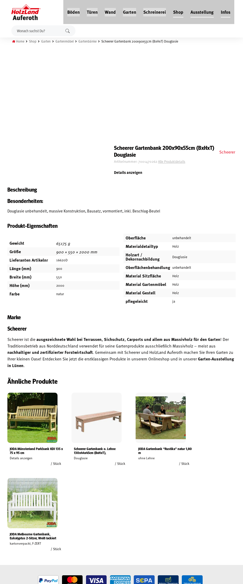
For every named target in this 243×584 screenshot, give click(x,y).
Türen (92, 11)
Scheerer (227, 57)
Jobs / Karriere (53, 505)
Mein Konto (11, 505)
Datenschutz (13, 523)
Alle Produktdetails (184, 67)
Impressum (11, 529)
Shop (178, 11)
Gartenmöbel (67, 40)
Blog (46, 511)
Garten (129, 11)
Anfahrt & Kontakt (101, 532)
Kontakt (48, 523)
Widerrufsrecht (15, 517)
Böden (74, 11)
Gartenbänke (91, 40)
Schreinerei (155, 11)
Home (21, 40)
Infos (226, 11)
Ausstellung (202, 11)
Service (48, 517)
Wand (110, 11)
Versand (9, 536)
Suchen (68, 30)
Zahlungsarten (15, 542)
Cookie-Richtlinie (16, 548)
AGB (5, 511)
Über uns (49, 529)
